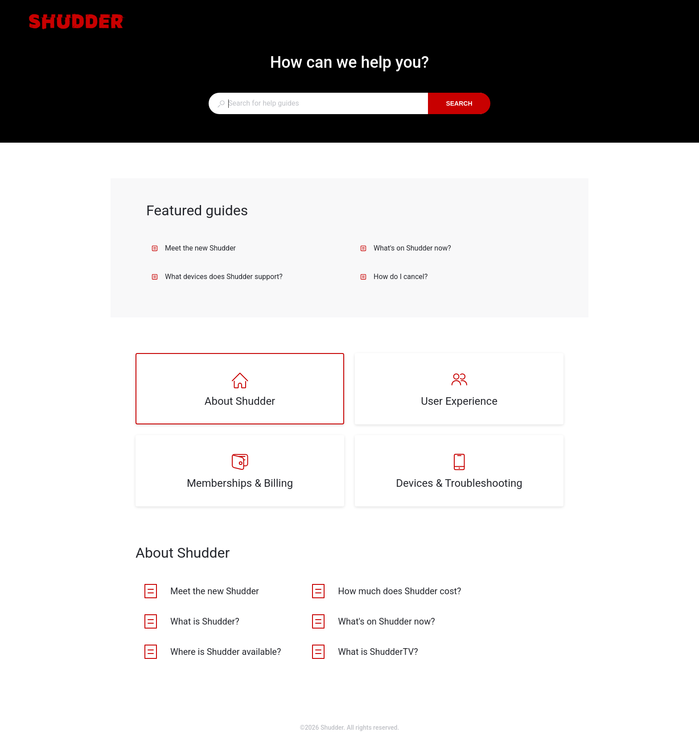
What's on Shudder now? (405, 248)
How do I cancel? (394, 276)
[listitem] (240, 388)
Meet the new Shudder (194, 248)
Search (459, 103)
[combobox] (318, 103)
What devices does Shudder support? (217, 276)
